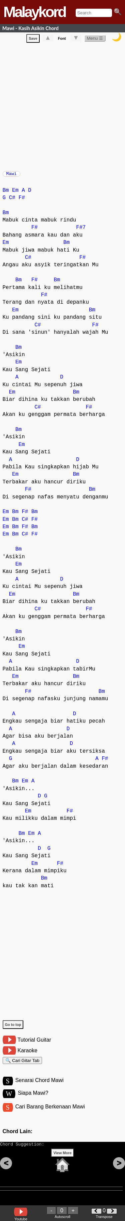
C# (12, 201)
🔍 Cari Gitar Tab (22, 1064)
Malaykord (34, 11)
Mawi (11, 176)
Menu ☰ (95, 39)
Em (15, 193)
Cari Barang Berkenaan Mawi (50, 1114)
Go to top (13, 1028)
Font (62, 40)
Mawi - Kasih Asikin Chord (30, 28)
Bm (6, 193)
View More (62, 1163)
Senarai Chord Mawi (39, 1086)
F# (22, 201)
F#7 (81, 231)
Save (33, 40)
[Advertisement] (62, 106)
